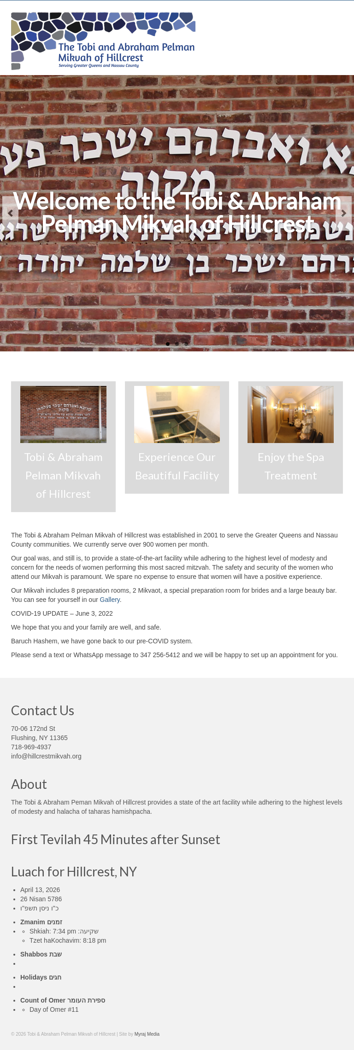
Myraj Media (147, 1034)
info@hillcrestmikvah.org (46, 756)
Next (344, 213)
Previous (10, 213)
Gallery (110, 599)
